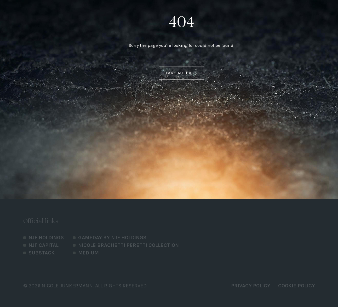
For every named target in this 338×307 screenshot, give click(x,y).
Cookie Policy (296, 286)
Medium (88, 253)
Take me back (181, 72)
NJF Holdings (46, 238)
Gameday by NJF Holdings (112, 238)
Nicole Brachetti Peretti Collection (128, 245)
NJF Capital (43, 245)
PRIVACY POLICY (250, 286)
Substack (41, 253)
